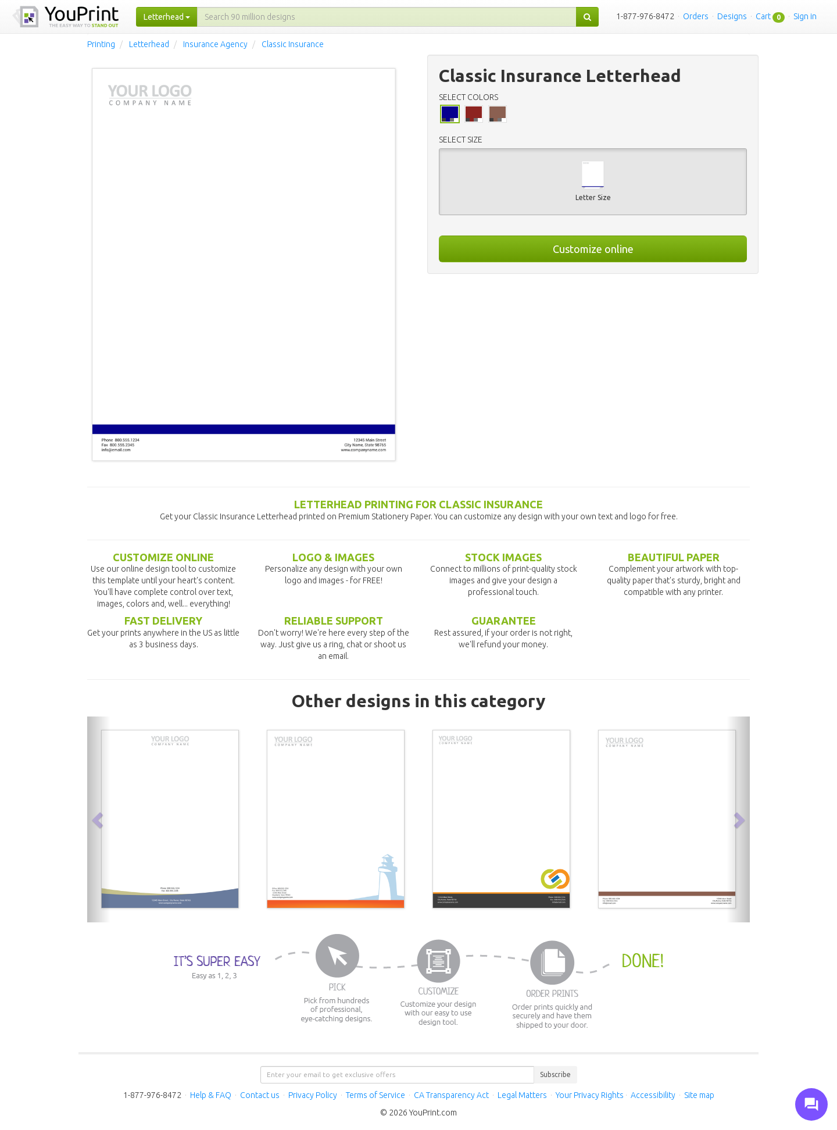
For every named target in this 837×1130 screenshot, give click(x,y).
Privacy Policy (312, 1095)
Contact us (260, 1095)
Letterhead (149, 44)
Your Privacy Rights (590, 1095)
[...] (387, 17)
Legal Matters (522, 1095)
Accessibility (653, 1095)
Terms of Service (375, 1095)
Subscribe (555, 1074)
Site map (699, 1095)
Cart (763, 16)
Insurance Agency (215, 44)
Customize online (593, 249)
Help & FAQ (210, 1095)
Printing (101, 44)
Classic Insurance (293, 44)
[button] (98, 819)
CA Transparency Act (451, 1095)
